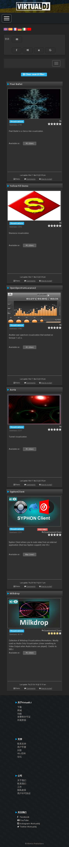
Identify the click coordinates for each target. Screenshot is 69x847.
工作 (19, 787)
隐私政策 (21, 790)
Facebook (23, 817)
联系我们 (21, 783)
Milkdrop (15, 593)
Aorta (13, 390)
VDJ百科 (21, 753)
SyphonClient (17, 492)
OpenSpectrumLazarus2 (23, 288)
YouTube (23, 820)
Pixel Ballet (16, 84)
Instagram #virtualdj (28, 823)
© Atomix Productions (34, 843)
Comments (31, 179)
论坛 (19, 756)
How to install (46, 179)
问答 (19, 750)
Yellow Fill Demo (19, 186)
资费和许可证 (24, 717)
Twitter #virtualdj (27, 826)
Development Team (52, 532)
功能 (19, 713)
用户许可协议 (24, 793)
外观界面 (21, 720)
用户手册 (21, 747)
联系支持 (21, 743)
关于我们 (21, 780)
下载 (19, 707)
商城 (19, 710)
